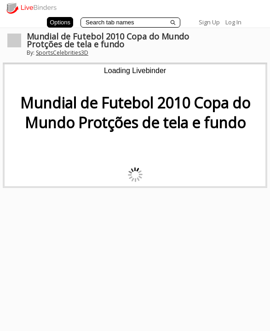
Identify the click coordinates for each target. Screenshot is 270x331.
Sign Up (209, 22)
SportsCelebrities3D (62, 53)
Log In (233, 22)
